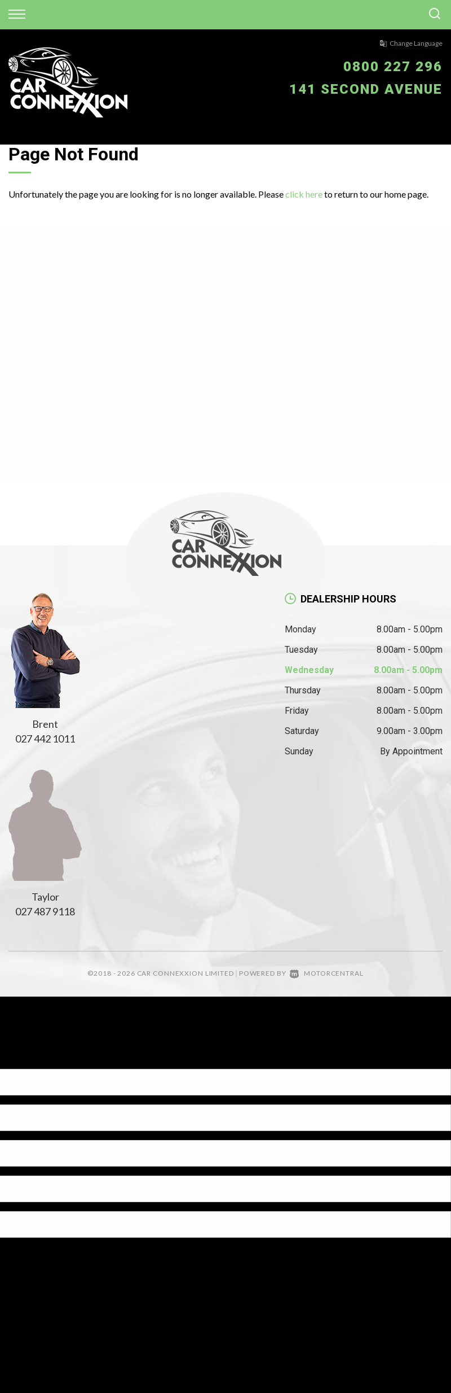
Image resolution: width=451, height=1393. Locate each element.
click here (303, 194)
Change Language (411, 43)
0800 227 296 (393, 67)
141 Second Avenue (366, 89)
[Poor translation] (27, 1059)
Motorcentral (326, 973)
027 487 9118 (45, 911)
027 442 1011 (45, 738)
